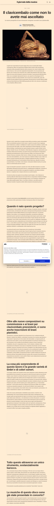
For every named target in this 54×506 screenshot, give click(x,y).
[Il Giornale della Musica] (27, 2)
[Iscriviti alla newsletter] (49, 2)
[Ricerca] (47, 2)
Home (25, 8)
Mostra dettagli (45, 257)
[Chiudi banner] (49, 244)
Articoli (28, 8)
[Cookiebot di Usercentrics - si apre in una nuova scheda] (42, 244)
